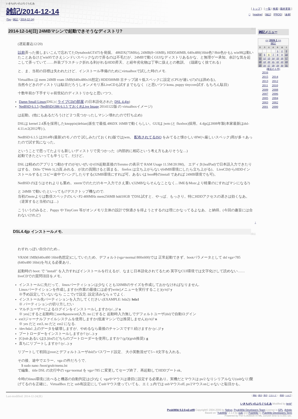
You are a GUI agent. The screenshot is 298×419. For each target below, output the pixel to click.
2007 (265, 93)
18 (260, 61)
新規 (282, 395)
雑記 (15, 19)
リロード (272, 395)
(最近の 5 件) (273, 69)
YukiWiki (222, 412)
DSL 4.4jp (122, 102)
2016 (265, 72)
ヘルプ (288, 395)
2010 (275, 85)
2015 (265, 76)
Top (9, 19)
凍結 (253, 29)
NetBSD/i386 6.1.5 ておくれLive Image (70, 106)
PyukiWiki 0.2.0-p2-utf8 (181, 409)
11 (260, 58)
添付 (265, 395)
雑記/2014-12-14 (32, 11)
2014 (275, 76)
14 (273, 58)
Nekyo (228, 409)
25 (260, 65)
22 (277, 61)
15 (277, 58)
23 (282, 61)
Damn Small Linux (32, 102)
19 (264, 61)
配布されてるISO (147, 137)
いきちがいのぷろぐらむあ (256, 403)
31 (286, 65)
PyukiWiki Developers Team (249, 409)
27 (269, 65)
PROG (278, 14)
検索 (275, 8)
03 (266, 102)
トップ (256, 8)
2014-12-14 (26, 19)
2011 (265, 85)
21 (273, 61)
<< (267, 40)
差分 (260, 395)
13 (269, 58)
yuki (240, 412)
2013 (265, 81)
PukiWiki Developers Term (277, 412)
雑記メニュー (268, 32)
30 (282, 65)
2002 (275, 102)
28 (273, 65)
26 (264, 65)
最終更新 (285, 8)
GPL (280, 409)
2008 (275, 89)
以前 (21, 52)
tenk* (289, 403)
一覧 (268, 8)
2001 (265, 106)
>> (279, 40)
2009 (265, 89)
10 (286, 54)
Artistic (288, 409)
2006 (275, 93)
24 (286, 61)
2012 (275, 81)
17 (286, 58)
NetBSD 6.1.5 (29, 106)
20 (269, 61)
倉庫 (287, 14)
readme (257, 14)
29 (277, 65)
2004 (275, 98)
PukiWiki (253, 412)
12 (264, 58)
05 (266, 98)
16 (282, 58)
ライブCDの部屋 (70, 102)
